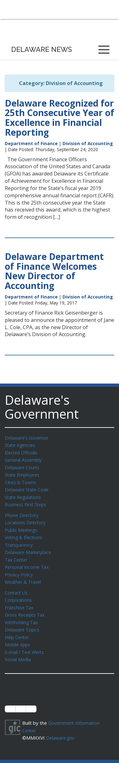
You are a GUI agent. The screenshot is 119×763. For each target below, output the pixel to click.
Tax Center (17, 554)
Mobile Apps (18, 636)
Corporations (19, 593)
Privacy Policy (20, 569)
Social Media (18, 650)
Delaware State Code (28, 487)
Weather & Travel (24, 576)
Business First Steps (27, 501)
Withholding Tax (22, 615)
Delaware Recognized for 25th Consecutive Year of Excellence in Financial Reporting (59, 117)
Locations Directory (26, 519)
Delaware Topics (23, 621)
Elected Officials (22, 452)
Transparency (20, 540)
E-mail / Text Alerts (26, 643)
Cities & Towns (21, 480)
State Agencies (21, 444)
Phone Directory (23, 512)
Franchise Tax (20, 600)
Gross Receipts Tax (26, 607)
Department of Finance (31, 143)
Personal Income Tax (28, 561)
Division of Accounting (88, 143)
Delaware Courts (23, 466)
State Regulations (24, 494)
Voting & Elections (24, 533)
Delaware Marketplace (29, 547)
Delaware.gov (61, 727)
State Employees (23, 473)
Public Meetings (22, 526)
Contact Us (17, 586)
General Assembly (24, 459)
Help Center (18, 629)
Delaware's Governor (28, 437)
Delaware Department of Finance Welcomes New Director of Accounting (54, 271)
